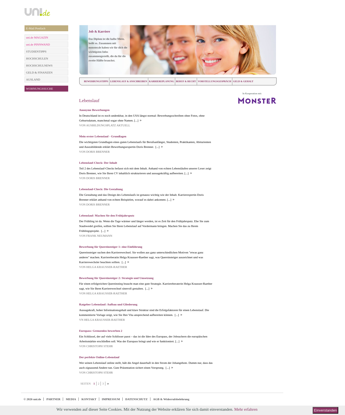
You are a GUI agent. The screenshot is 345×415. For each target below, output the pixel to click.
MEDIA (71, 399)
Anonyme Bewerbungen (94, 109)
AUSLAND (33, 79)
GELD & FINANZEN (39, 72)
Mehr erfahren (245, 409)
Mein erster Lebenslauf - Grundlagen (102, 136)
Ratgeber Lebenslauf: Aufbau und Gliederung (108, 304)
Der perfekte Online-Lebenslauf (99, 357)
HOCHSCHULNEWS (39, 65)
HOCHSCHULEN (37, 58)
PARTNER (53, 399)
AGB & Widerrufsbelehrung (171, 399)
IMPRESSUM (111, 399)
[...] (135, 120)
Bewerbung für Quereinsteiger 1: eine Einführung (110, 246)
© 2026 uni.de (32, 399)
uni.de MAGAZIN (37, 37)
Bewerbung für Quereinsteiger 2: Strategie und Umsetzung (116, 278)
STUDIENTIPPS (36, 51)
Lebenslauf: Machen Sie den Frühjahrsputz (106, 215)
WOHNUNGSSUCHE (39, 88)
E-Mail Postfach (36, 28)
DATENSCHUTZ (136, 399)
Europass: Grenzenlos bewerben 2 (100, 330)
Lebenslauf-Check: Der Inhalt (98, 162)
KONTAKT (88, 399)
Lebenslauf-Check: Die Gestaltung (101, 189)
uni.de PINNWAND (38, 44)
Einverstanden (325, 410)
